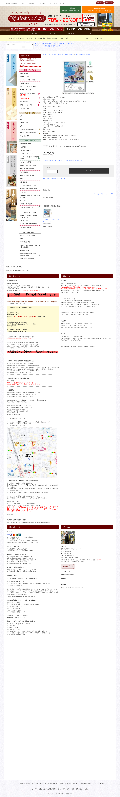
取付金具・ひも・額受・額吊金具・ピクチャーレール (30, 216)
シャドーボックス (24, 192)
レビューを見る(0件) (97, 194)
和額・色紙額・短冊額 (25, 143)
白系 (21, 126)
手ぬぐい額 (22, 200)
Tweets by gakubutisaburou (27, 258)
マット (65, 43)
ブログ (88, 38)
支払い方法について (21, 783)
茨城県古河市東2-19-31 (67, 549)
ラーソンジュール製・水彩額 (27, 80)
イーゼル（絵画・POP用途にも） (28, 223)
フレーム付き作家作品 (25, 150)
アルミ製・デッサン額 (25, 90)
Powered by (60, 793)
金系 (21, 116)
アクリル (59, 43)
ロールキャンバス (39, 43)
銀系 (21, 119)
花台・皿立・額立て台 (25, 227)
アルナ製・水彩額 (24, 83)
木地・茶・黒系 (24, 122)
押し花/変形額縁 (24, 172)
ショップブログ (91, 783)
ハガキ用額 (22, 147)
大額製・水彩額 (24, 73)
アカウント (15, 33)
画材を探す (109, 2)
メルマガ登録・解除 (96, 38)
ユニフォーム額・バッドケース (28, 185)
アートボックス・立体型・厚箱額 (28, 188)
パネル (21, 238)
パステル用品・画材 (25, 242)
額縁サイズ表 (63, 38)
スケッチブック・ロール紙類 (27, 235)
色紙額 (54, 43)
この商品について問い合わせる (65, 160)
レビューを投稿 (109, 194)
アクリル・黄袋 (24, 220)
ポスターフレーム (39, 46)
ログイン (51, 33)
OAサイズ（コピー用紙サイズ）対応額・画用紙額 (60, 54)
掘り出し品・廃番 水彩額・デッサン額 (19, 38)
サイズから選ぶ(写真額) (26, 204)
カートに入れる (89, 171)
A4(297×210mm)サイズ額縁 (82, 54)
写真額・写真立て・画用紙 (27, 175)
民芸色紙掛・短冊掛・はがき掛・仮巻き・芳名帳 (30, 196)
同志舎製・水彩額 (24, 76)
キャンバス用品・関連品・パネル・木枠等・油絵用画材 (30, 246)
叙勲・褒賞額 (23, 182)
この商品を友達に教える (49, 160)
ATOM (102, 783)
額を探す (100, 2)
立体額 (58, 46)
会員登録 (33, 33)
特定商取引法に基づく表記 (58, 178)
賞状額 (21, 178)
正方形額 (47, 46)
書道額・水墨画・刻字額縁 (27, 168)
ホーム (44, 54)
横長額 (53, 46)
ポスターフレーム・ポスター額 (28, 165)
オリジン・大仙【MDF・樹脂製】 (29, 86)
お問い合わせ (69, 33)
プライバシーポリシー (69, 783)
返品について (46, 178)
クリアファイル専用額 (25, 162)
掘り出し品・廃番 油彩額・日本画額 (45, 38)
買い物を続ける (79, 160)
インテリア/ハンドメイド (26, 153)
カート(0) (87, 33)
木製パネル (48, 43)
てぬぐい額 (71, 43)
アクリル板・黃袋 (24, 108)
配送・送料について (33, 783)
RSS (98, 783)
